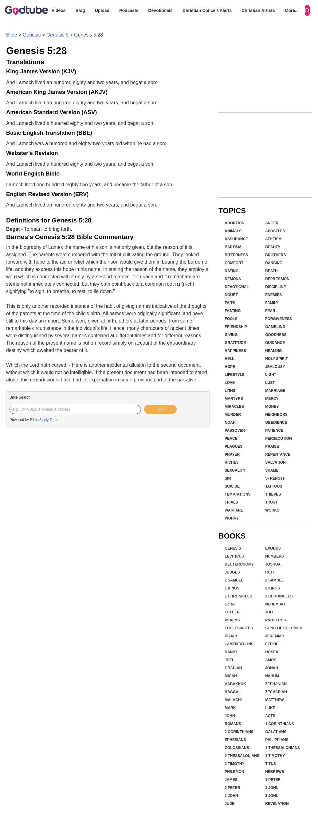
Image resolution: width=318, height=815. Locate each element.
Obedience (276, 422)
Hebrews (274, 772)
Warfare (234, 510)
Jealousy (275, 367)
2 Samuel (274, 580)
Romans (233, 724)
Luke (270, 708)
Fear (270, 311)
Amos (270, 660)
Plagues (233, 446)
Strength (275, 478)
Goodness (275, 335)
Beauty (272, 247)
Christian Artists (258, 10)
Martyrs (234, 398)
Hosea (271, 652)
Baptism (233, 247)
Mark (230, 708)
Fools (231, 319)
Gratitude (235, 343)
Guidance (275, 343)
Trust (271, 502)
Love (230, 382)
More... (292, 10)
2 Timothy (234, 764)
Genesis (32, 34)
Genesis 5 (57, 34)
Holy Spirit (276, 359)
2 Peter (232, 788)
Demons (233, 279)
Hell (229, 359)
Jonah (271, 668)
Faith (230, 303)
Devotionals (160, 10)
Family (271, 303)
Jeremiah (274, 636)
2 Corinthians (239, 732)
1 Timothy (275, 756)
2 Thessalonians (242, 756)
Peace (231, 438)
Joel (229, 660)
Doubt (231, 295)
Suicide (232, 486)
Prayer (232, 454)
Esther (232, 612)
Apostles (275, 231)
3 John (271, 796)
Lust (270, 382)
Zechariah (276, 692)
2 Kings (272, 588)
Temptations (237, 494)
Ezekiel (273, 644)
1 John (271, 788)
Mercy (271, 398)
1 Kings (232, 588)
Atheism (273, 239)
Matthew (274, 700)
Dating (231, 271)
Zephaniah (276, 684)
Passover (235, 430)
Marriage (275, 390)
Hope (230, 367)
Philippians (276, 740)
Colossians (237, 748)
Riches (231, 462)
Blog (80, 10)
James (231, 780)
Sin (228, 478)
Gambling (275, 327)
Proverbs (275, 620)
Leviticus (234, 556)
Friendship (236, 327)
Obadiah (233, 668)
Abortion (234, 223)
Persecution (278, 438)
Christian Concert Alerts (207, 10)
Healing (273, 351)
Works (272, 510)
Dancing (273, 263)
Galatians (275, 732)
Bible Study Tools (44, 420)
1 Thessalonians (282, 748)
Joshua (273, 564)
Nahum (272, 676)
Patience (274, 430)
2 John (231, 796)
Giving (231, 335)
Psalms (232, 620)
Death (271, 271)
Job (269, 612)
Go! (160, 409)
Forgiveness (278, 319)
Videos (59, 10)
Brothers (275, 255)
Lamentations (239, 644)
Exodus (273, 548)
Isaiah (231, 636)
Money (272, 406)
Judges (232, 572)
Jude (229, 803)
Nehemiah (275, 604)
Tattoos (273, 486)
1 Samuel (234, 580)
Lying (230, 390)
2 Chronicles (278, 596)
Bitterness (236, 255)
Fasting (233, 311)
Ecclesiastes (239, 628)
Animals (233, 231)
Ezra (230, 604)
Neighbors (276, 414)
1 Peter (273, 780)
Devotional (237, 287)
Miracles (234, 406)
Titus (270, 764)
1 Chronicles (238, 596)
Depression (277, 279)
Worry (232, 518)
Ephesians (235, 740)
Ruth (270, 572)
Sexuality (235, 470)
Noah (230, 422)
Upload (102, 10)
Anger (271, 223)
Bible (11, 34)
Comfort (234, 263)
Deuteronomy (239, 564)
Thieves (273, 494)
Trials (231, 502)
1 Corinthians (279, 724)
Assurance (236, 239)
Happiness (235, 351)
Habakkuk (235, 684)
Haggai (232, 692)
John (230, 716)
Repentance (277, 454)
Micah (231, 676)
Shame (271, 470)
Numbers (274, 556)
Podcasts (128, 10)
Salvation (275, 462)
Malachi (233, 700)
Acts (270, 716)
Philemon (234, 772)
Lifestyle (235, 375)
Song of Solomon (283, 628)
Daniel (231, 652)
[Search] (307, 10)
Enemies (273, 295)
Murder (233, 414)
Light (270, 375)
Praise (272, 446)
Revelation (277, 803)
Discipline (275, 287)
